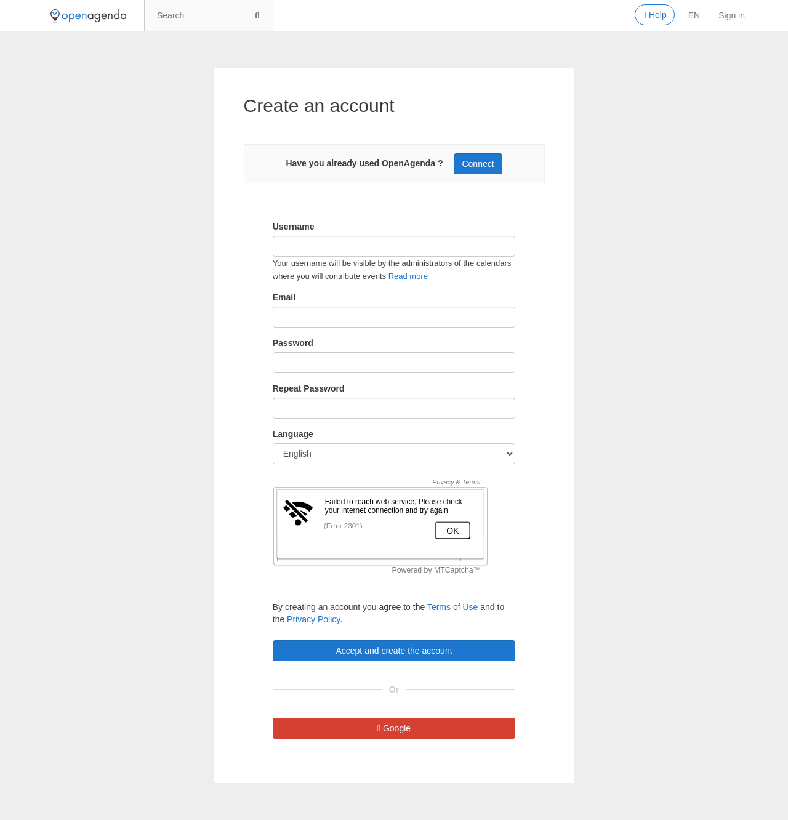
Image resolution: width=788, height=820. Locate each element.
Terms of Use (452, 607)
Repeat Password (309, 388)
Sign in (731, 15)
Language (293, 434)
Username (294, 226)
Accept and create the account (394, 651)
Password (293, 343)
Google (394, 728)
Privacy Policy (313, 619)
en (694, 15)
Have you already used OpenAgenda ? (364, 163)
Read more (408, 276)
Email (284, 297)
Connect (478, 164)
